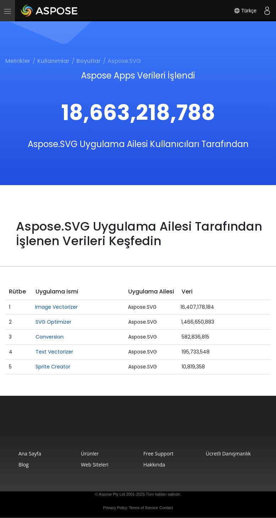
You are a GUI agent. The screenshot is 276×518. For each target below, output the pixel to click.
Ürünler (90, 453)
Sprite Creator (53, 366)
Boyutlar (88, 61)
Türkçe (245, 10)
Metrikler (17, 61)
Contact (166, 508)
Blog (23, 464)
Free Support (158, 453)
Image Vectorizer (56, 307)
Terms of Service (143, 508)
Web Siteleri (95, 464)
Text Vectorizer (54, 351)
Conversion (50, 336)
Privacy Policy (115, 508)
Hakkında (154, 464)
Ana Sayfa (29, 453)
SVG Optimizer (53, 321)
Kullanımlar (53, 61)
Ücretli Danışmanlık (228, 453)
